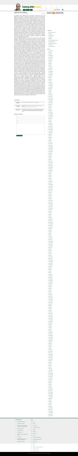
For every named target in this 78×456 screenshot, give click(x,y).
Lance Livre (34, 435)
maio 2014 (50, 233)
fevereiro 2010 (51, 313)
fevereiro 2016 (51, 200)
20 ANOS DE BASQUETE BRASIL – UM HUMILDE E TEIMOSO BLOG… (22, 439)
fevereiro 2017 (51, 181)
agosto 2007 (50, 360)
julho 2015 (50, 211)
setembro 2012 (51, 264)
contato (49, 453)
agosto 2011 (50, 285)
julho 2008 (50, 343)
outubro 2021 (50, 101)
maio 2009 (50, 327)
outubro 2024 (50, 58)
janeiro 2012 (50, 277)
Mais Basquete (34, 433)
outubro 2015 (50, 206)
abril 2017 (50, 178)
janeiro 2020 (50, 126)
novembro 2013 (51, 242)
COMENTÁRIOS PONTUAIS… (21, 441)
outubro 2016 (50, 187)
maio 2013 (50, 252)
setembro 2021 (51, 102)
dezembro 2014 (51, 222)
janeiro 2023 (50, 82)
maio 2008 (50, 346)
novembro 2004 (51, 412)
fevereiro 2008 (51, 351)
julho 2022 (50, 90)
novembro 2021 (51, 99)
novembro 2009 (51, 318)
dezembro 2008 (51, 335)
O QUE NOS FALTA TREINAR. (20, 12)
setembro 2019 (51, 132)
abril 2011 (50, 291)
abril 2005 (50, 404)
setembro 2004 (51, 415)
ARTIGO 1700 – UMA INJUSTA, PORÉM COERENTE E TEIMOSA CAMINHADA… (22, 426)
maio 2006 (50, 384)
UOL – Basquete (35, 425)
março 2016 (50, 198)
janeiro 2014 (50, 239)
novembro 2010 (51, 299)
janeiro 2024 (50, 69)
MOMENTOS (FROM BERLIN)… (21, 421)
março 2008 (50, 349)
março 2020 (50, 123)
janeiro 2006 (50, 390)
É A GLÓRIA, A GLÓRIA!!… (20, 428)
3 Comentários (43, 13)
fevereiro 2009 (51, 332)
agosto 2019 (50, 134)
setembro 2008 (51, 340)
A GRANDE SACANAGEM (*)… (21, 423)
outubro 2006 (50, 376)
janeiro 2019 (50, 145)
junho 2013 (50, 250)
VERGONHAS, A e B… (20, 432)
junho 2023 (50, 79)
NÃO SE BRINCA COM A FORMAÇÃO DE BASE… (22, 434)
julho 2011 (50, 286)
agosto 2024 (50, 60)
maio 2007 (50, 365)
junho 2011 (50, 288)
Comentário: (17, 122)
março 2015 (50, 217)
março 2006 (50, 387)
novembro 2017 (51, 167)
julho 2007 (50, 362)
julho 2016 (50, 192)
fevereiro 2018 (51, 162)
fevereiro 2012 (51, 275)
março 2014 (50, 236)
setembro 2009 (51, 321)
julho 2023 (50, 77)
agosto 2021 (50, 104)
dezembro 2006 (51, 373)
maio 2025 (50, 52)
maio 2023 (50, 80)
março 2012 (50, 274)
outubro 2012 (50, 263)
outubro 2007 (50, 357)
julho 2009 (50, 324)
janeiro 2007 (50, 371)
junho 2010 (50, 307)
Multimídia (50, 38)
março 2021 (50, 110)
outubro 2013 (50, 244)
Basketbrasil (34, 431)
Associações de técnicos (52, 32)
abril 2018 (50, 159)
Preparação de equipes (52, 41)
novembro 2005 (51, 393)
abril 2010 (50, 310)
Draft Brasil (34, 423)
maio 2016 (50, 195)
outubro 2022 (50, 85)
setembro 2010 (51, 302)
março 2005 (50, 406)
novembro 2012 (51, 261)
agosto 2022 (50, 88)
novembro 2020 (51, 115)
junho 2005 (50, 401)
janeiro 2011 (50, 296)
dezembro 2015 (51, 203)
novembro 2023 (51, 71)
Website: (17, 120)
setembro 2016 (51, 189)
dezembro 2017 (51, 165)
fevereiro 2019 (51, 143)
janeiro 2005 (50, 409)
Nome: (17, 115)
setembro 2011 (51, 283)
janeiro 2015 (50, 220)
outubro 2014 (50, 225)
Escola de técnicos (51, 35)
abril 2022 (50, 93)
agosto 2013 (50, 247)
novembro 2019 (51, 129)
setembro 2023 (51, 74)
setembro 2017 (51, 170)
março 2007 (50, 368)
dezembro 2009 (51, 316)
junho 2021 (50, 107)
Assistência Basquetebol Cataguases (37, 439)
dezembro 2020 (51, 113)
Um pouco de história (51, 46)
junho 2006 (50, 382)
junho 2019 (50, 137)
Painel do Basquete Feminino (36, 427)
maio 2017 (50, 176)
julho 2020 (50, 118)
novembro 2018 (51, 148)
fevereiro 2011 (51, 294)
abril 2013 (50, 253)
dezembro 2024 (51, 55)
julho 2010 (50, 305)
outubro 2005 (50, 395)
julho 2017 (50, 173)
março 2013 (50, 255)
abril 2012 (50, 272)
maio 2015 (50, 214)
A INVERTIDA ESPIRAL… (20, 430)
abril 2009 (50, 329)
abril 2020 (50, 121)
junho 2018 (50, 156)
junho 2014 (50, 231)
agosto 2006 (50, 379)
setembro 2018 (51, 151)
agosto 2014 (50, 228)
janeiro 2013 (50, 258)
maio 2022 (50, 91)
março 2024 (50, 66)
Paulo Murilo (26, 13)
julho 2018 (50, 154)
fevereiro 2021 (51, 112)
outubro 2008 (50, 338)
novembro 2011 (51, 280)
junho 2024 (50, 63)
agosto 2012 (50, 266)
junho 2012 (50, 269)
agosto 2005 (50, 398)
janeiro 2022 (50, 96)
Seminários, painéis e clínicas (53, 43)
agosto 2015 (50, 209)
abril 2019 (50, 140)
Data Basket (34, 429)
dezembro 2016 (51, 184)
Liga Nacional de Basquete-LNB (37, 437)
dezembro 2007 (51, 354)
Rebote (33, 421)
